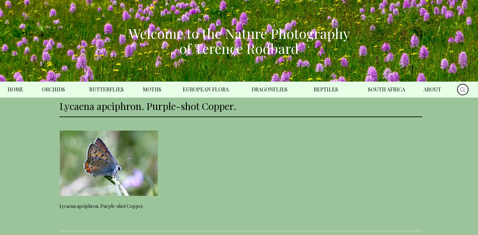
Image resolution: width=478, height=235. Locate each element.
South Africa (386, 89)
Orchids (53, 89)
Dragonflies (270, 89)
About (432, 89)
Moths (152, 89)
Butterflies (106, 89)
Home (15, 89)
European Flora (206, 89)
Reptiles (326, 89)
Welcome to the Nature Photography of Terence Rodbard (239, 40)
